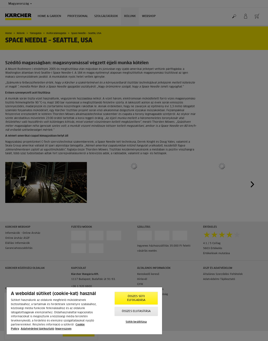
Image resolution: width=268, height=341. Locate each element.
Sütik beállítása (136, 322)
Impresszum (63, 329)
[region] (84, 310)
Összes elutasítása (136, 311)
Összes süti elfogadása (136, 298)
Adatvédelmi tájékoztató (37, 329)
